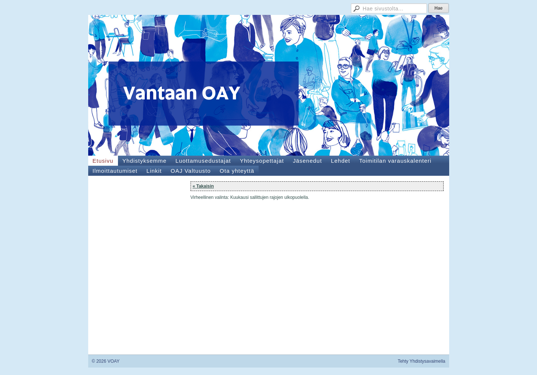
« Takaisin (203, 186)
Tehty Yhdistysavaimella (421, 361)
